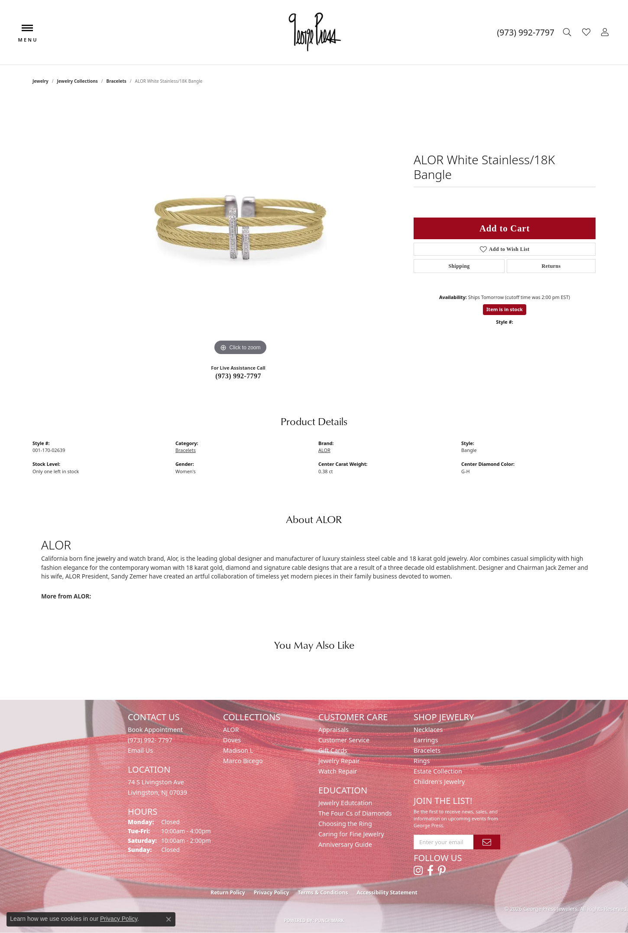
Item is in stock (504, 309)
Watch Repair (337, 771)
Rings (422, 761)
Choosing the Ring (345, 823)
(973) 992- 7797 (150, 740)
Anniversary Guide (345, 844)
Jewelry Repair (339, 761)
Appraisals (333, 729)
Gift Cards (332, 750)
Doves (232, 740)
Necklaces (428, 729)
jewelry (40, 81)
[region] (240, 228)
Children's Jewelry (439, 781)
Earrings (426, 740)
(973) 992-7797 (238, 376)
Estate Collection (438, 771)
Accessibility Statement (386, 892)
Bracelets (116, 81)
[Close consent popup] (168, 919)
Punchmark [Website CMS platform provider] (329, 920)
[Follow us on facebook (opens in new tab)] (430, 870)
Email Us (140, 750)
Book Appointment (155, 729)
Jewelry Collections (77, 81)
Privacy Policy (271, 892)
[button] (568, 32)
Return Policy (227, 892)
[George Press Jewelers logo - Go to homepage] (314, 32)
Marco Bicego (243, 761)
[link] (525, 32)
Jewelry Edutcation (345, 803)
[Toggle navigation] (27, 32)
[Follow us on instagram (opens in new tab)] (418, 870)
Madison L (238, 750)
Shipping (458, 266)
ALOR (324, 450)
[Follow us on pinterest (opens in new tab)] (442, 870)
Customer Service (343, 740)
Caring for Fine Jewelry (351, 834)
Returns (550, 266)
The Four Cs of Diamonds (355, 813)
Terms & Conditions (323, 892)
